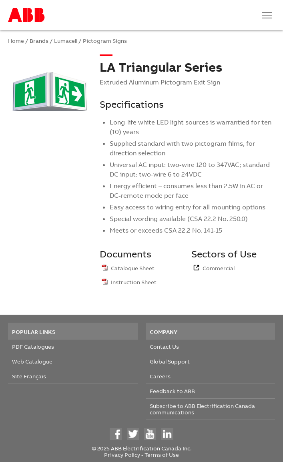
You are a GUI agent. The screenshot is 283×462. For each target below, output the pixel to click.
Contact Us (164, 346)
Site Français (29, 376)
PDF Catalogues (33, 346)
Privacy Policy (122, 454)
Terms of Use (162, 454)
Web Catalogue (32, 361)
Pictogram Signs (105, 40)
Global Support (170, 361)
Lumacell (65, 40)
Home (16, 40)
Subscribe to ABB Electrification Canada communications (202, 409)
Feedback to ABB (172, 391)
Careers (160, 376)
